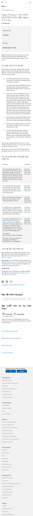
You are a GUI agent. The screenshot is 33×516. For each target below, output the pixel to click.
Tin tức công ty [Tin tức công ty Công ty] (5, 511)
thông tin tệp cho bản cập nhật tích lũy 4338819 (15, 273)
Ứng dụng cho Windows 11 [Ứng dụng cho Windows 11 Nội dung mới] (7, 397)
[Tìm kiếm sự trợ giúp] (6, 2)
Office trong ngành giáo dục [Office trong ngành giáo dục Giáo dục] (8, 433)
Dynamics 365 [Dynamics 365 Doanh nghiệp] (5, 458)
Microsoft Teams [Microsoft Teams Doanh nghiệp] (5, 469)
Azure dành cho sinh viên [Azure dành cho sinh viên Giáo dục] (7, 442)
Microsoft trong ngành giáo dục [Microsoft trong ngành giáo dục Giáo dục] (8, 422)
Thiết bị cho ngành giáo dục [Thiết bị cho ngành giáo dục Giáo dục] (8, 425)
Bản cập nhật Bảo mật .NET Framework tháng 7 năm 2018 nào (12, 220)
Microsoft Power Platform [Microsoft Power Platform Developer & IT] (7, 492)
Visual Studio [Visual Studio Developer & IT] (5, 497)
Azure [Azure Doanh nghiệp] (3, 455)
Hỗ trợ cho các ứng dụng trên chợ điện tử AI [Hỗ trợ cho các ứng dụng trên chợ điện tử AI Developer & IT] (11, 483)
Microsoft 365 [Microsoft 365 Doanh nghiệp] (5, 461)
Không (22, 371)
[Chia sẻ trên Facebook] (3, 281)
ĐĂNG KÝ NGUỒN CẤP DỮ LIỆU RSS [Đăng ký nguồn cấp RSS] (14, 285)
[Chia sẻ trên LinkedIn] (6, 281)
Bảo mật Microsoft (7, 345)
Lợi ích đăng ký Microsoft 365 (10, 331)
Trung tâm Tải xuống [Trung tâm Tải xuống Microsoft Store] (6, 408)
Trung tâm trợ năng (7, 352)
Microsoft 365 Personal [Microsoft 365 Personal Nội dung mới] (7, 394)
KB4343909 (27, 224)
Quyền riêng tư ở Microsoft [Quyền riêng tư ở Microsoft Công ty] (8, 514)
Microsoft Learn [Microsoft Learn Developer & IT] (5, 480)
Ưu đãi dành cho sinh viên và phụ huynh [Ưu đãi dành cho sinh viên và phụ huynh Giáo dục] (10, 439)
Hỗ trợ (3, 6)
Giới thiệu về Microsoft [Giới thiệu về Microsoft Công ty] (7, 508)
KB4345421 (27, 174)
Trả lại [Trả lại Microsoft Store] (3, 411)
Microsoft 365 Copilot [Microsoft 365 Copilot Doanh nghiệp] (6, 467)
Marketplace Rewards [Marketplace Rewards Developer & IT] (6, 495)
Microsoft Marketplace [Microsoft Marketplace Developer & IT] (7, 489)
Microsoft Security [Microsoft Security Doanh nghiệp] (6, 452)
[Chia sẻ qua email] (10, 281)
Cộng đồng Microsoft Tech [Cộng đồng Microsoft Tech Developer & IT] (7, 486)
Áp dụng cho (6, 23)
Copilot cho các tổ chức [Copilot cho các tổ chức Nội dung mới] (7, 380)
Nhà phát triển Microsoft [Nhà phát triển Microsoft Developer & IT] (7, 478)
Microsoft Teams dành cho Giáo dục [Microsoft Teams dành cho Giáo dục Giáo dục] (9, 427)
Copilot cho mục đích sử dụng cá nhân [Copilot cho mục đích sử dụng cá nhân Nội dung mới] (10, 383)
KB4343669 (15, 262)
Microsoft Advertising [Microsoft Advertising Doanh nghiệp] (6, 464)
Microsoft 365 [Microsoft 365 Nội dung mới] (5, 386)
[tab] (7, 314)
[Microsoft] (16, 1)
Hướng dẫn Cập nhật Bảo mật (21, 151)
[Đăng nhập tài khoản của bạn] (30, 2)
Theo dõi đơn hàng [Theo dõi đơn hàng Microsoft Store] (6, 414)
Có (11, 371)
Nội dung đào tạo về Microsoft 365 (11, 338)
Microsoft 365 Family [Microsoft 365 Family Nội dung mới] (6, 391)
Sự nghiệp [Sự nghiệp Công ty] (4, 506)
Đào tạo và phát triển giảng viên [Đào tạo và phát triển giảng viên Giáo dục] (9, 436)
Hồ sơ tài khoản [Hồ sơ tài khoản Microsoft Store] (5, 405)
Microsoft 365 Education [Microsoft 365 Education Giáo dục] (7, 430)
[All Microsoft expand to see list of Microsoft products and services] (2, 2)
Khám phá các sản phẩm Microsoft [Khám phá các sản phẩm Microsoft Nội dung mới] (9, 388)
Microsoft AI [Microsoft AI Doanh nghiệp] (4, 450)
